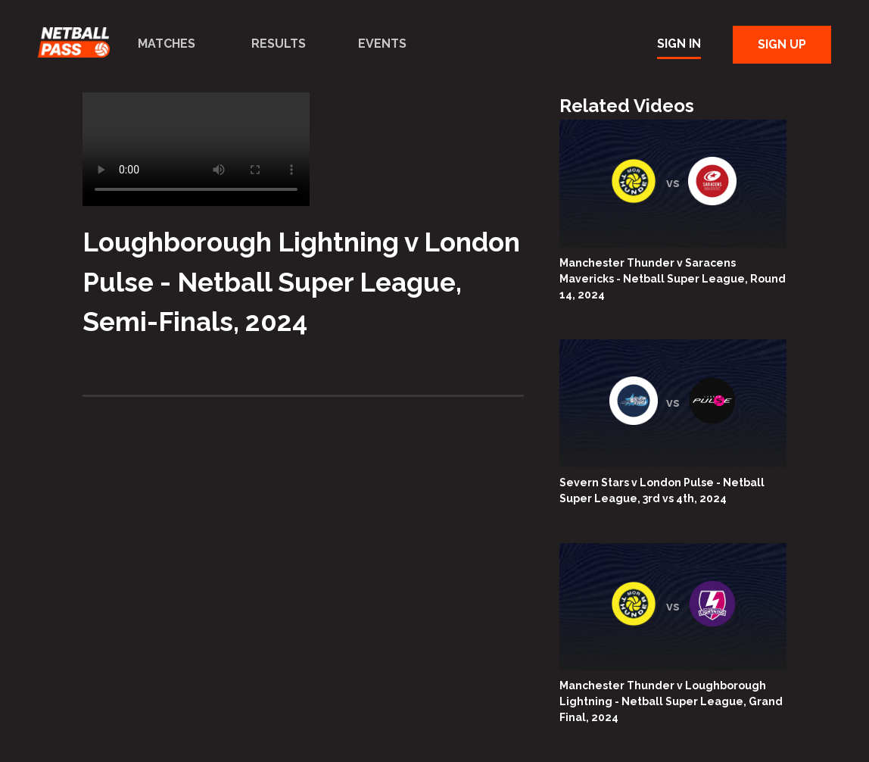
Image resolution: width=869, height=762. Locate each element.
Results (278, 43)
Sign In (679, 43)
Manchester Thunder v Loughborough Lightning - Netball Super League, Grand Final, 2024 (671, 701)
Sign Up (782, 44)
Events (382, 43)
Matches (166, 43)
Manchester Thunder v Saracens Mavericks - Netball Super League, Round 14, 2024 (672, 279)
